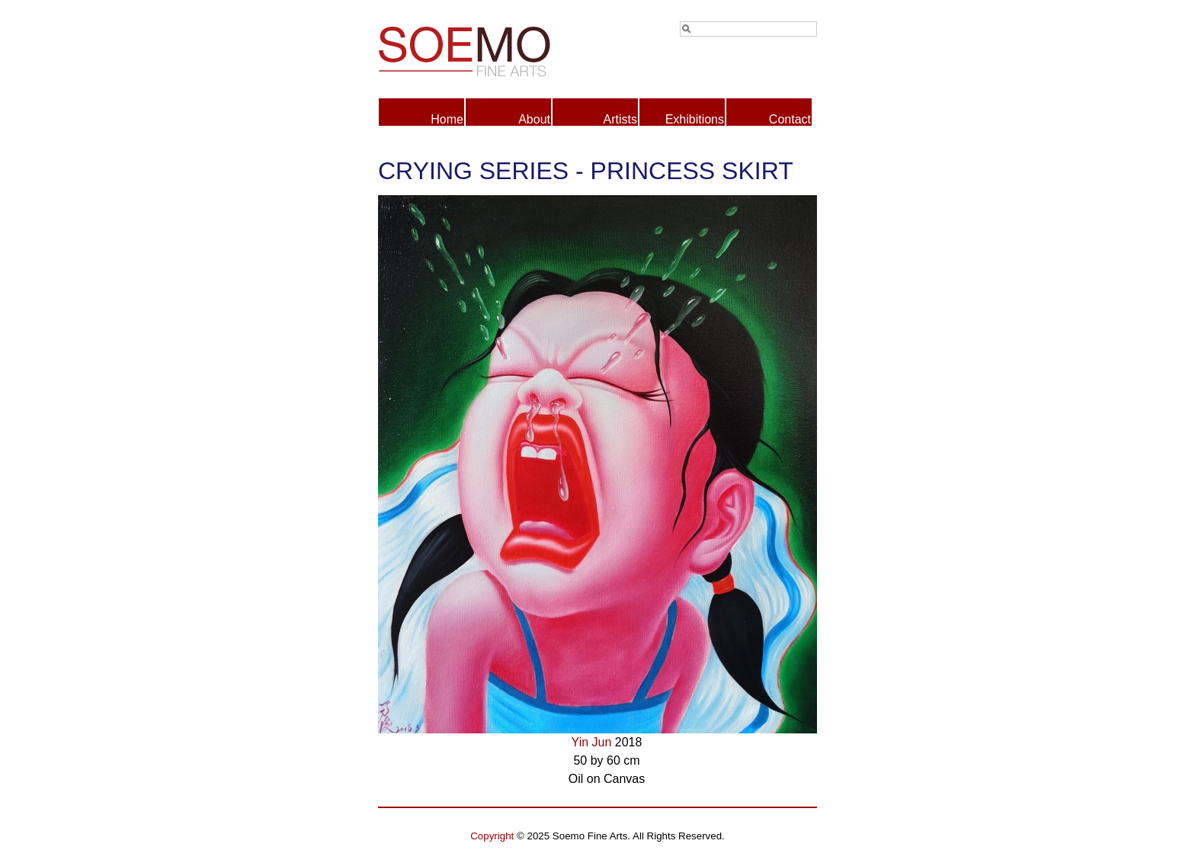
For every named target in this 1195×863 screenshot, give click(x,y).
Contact (790, 119)
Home (447, 119)
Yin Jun (592, 742)
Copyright (492, 836)
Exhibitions (694, 119)
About (534, 119)
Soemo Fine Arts (488, 48)
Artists (620, 119)
